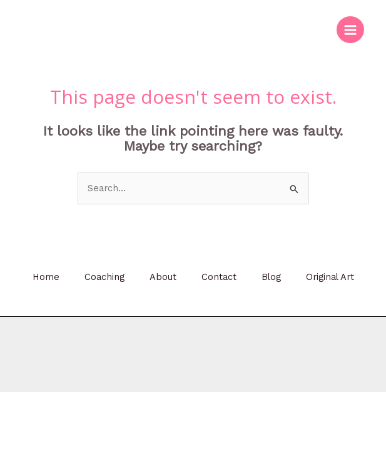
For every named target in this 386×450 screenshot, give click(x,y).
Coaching (104, 276)
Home (46, 276)
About (163, 276)
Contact (218, 276)
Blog (271, 276)
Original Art (330, 276)
